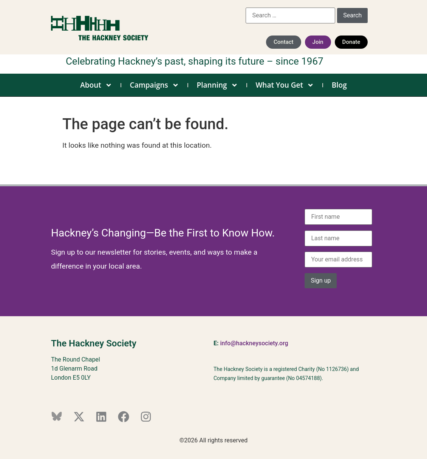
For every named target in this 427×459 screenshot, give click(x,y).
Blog (339, 85)
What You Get (284, 85)
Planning (217, 85)
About (96, 85)
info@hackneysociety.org (254, 343)
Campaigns (154, 85)
